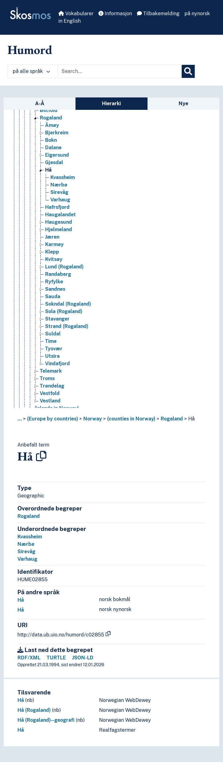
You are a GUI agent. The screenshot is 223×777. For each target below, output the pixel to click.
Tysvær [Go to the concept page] (53, 349)
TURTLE (56, 658)
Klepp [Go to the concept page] (52, 252)
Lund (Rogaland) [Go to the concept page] (64, 267)
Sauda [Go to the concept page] (52, 296)
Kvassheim (29, 537)
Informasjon (115, 13)
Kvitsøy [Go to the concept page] (53, 259)
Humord (29, 50)
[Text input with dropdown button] (119, 71)
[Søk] (188, 71)
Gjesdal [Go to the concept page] (54, 162)
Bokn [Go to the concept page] (51, 140)
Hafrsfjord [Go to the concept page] (57, 207)
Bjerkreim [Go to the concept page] (56, 133)
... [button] (19, 419)
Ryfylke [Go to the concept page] (54, 282)
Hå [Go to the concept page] (48, 170)
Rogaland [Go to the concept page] (51, 118)
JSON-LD (82, 658)
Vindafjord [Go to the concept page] (57, 363)
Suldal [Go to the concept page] (53, 334)
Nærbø (25, 544)
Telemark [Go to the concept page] (51, 371)
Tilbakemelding (158, 13)
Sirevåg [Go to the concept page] (59, 192)
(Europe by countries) (52, 419)
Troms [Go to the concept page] (47, 378)
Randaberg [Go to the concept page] (58, 274)
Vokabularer (75, 13)
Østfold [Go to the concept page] (48, 110)
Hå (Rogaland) (34, 710)
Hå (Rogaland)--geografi (46, 720)
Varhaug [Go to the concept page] (60, 200)
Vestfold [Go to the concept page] (50, 393)
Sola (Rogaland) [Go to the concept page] (63, 311)
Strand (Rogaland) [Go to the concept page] (66, 326)
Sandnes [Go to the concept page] (55, 289)
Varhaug (27, 559)
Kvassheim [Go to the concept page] (62, 177)
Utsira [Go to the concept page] (52, 356)
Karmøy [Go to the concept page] (54, 244)
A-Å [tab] (39, 103)
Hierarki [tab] (111, 103)
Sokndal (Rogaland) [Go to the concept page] (68, 304)
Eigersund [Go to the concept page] (57, 155)
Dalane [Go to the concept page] (53, 147)
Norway (92, 419)
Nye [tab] (183, 103)
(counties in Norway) (131, 419)
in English (69, 21)
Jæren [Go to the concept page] (52, 237)
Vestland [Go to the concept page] (50, 401)
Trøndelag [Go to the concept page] (52, 386)
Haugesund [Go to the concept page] (58, 222)
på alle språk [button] (31, 71)
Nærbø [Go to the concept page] (58, 185)
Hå (191, 419)
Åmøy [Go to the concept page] (52, 125)
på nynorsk (197, 13)
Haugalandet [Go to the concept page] (60, 215)
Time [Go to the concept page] (51, 341)
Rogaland (172, 419)
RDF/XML (28, 658)
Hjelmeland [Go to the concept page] (58, 229)
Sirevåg (26, 552)
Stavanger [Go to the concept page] (57, 319)
